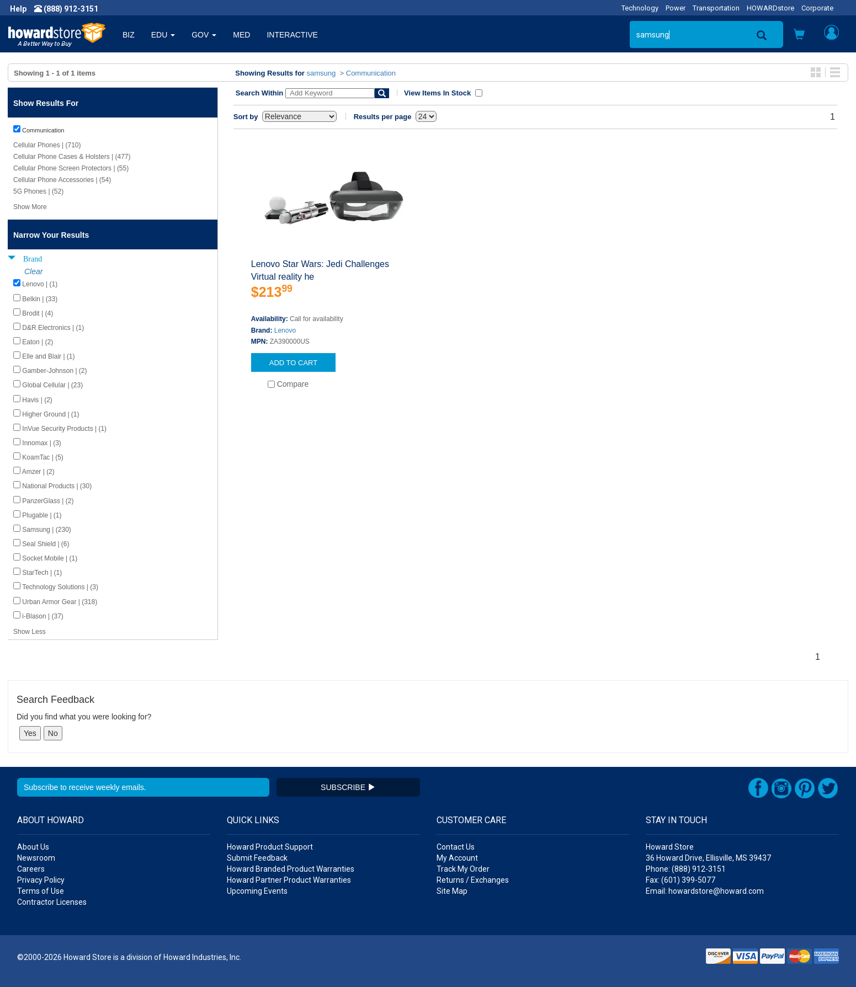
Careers (31, 869)
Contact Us (456, 846)
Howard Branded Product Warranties (290, 869)
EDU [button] (163, 34)
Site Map (452, 891)
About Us (33, 846)
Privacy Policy (41, 880)
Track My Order (463, 869)
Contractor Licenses (52, 902)
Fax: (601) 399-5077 (680, 880)
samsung (321, 73)
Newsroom (36, 857)
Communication (371, 73)
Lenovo (285, 330)
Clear (33, 271)
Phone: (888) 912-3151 (686, 869)
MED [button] (241, 34)
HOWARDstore (770, 8)
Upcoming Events (257, 891)
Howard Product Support (270, 846)
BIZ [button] (129, 34)
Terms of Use (40, 891)
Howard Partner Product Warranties (289, 880)
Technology (639, 8)
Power (675, 8)
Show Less (29, 632)
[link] (676, 960)
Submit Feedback (257, 857)
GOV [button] (204, 34)
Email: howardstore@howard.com (705, 891)
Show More (30, 207)
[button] (799, 35)
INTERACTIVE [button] (292, 34)
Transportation (716, 8)
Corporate (817, 8)
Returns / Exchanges (473, 880)
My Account (457, 857)
